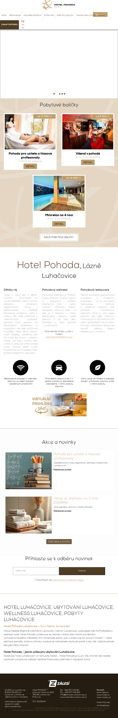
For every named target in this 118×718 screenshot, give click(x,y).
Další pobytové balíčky (59, 237)
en (23, 25)
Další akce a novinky (59, 542)
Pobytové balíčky (65, 15)
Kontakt (101, 15)
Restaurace (15, 15)
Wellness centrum (32, 15)
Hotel (4, 15)
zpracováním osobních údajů (67, 580)
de (23, 28)
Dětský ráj (49, 15)
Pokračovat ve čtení (62, 470)
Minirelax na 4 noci (59, 215)
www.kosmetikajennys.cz (59, 337)
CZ (22, 22)
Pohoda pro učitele (85, 15)
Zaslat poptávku (9, 25)
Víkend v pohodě (88, 154)
